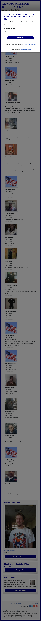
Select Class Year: (10, 28)
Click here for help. (25, 49)
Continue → (20, 38)
